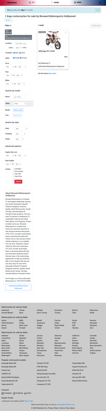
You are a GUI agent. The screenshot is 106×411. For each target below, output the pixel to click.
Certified (18, 169)
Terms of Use (64, 408)
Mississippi (6, 346)
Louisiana (5, 343)
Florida (39, 338)
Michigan (75, 343)
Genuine (93, 320)
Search (18, 182)
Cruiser (22, 310)
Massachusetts (60, 343)
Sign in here (28, 401)
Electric (75, 310)
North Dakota (77, 348)
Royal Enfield (59, 325)
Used (23, 53)
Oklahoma (5, 350)
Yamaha (75, 328)
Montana (40, 346)
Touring (57, 313)
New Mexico (23, 348)
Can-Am (57, 320)
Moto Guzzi (23, 325)
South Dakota (6, 353)
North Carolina (60, 348)
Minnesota (94, 343)
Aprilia (4, 320)
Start (97, 10)
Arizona (39, 336)
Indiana (39, 341)
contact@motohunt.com (66, 405)
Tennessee (23, 353)
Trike (74, 313)
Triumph (22, 328)
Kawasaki (93, 323)
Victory (57, 328)
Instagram (8, 393)
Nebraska (58, 346)
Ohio (91, 348)
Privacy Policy (53, 408)
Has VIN (18, 174)
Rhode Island (77, 350)
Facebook (19, 393)
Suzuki (4, 328)
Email (29, 393)
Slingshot (93, 325)
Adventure (5, 310)
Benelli (39, 320)
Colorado (93, 336)
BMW (21, 320)
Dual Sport (58, 310)
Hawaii (92, 338)
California (75, 336)
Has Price (18, 176)
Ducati (74, 320)
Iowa (56, 341)
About (72, 408)
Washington (6, 355)
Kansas (75, 341)
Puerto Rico (59, 350)
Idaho (4, 341)
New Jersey (6, 348)
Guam (74, 338)
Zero (91, 328)
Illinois (21, 341)
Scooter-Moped (7, 313)
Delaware (22, 338)
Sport (21, 313)
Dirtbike (40, 310)
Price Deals (19, 171)
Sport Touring (42, 313)
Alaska (21, 336)
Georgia (57, 338)
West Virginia (24, 355)
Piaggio (39, 325)
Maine (21, 343)
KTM (74, 323)
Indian (57, 323)
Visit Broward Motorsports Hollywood (18, 287)
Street (92, 313)
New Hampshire (96, 346)
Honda (21, 323)
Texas (39, 353)
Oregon (22, 350)
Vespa (39, 328)
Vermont (75, 353)
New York (40, 348)
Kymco (4, 325)
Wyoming (58, 355)
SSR (73, 325)
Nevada (75, 346)
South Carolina (95, 350)
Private (24, 58)
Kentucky (93, 341)
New (17, 53)
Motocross (94, 310)
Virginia (92, 353)
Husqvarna (41, 323)
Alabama (5, 336)
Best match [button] (96, 25)
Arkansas (58, 336)
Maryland (40, 343)
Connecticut (6, 338)
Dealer (17, 58)
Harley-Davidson (8, 323)
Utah (56, 353)
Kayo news (52, 73)
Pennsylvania (42, 350)
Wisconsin (41, 355)
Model (8, 20)
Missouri (22, 346)
